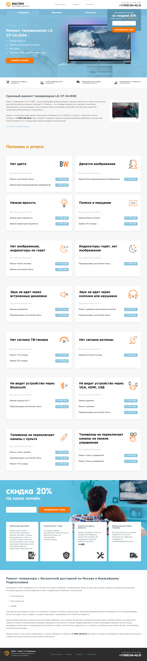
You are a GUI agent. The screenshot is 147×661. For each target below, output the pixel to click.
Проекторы (90, 13)
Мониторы (57, 13)
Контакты (89, 4)
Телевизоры (23, 13)
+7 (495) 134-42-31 (129, 5)
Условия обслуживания (20, 655)
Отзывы (75, 4)
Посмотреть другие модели (18, 126)
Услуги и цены (59, 4)
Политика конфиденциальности (23, 653)
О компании (91, 654)
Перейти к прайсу (20, 60)
